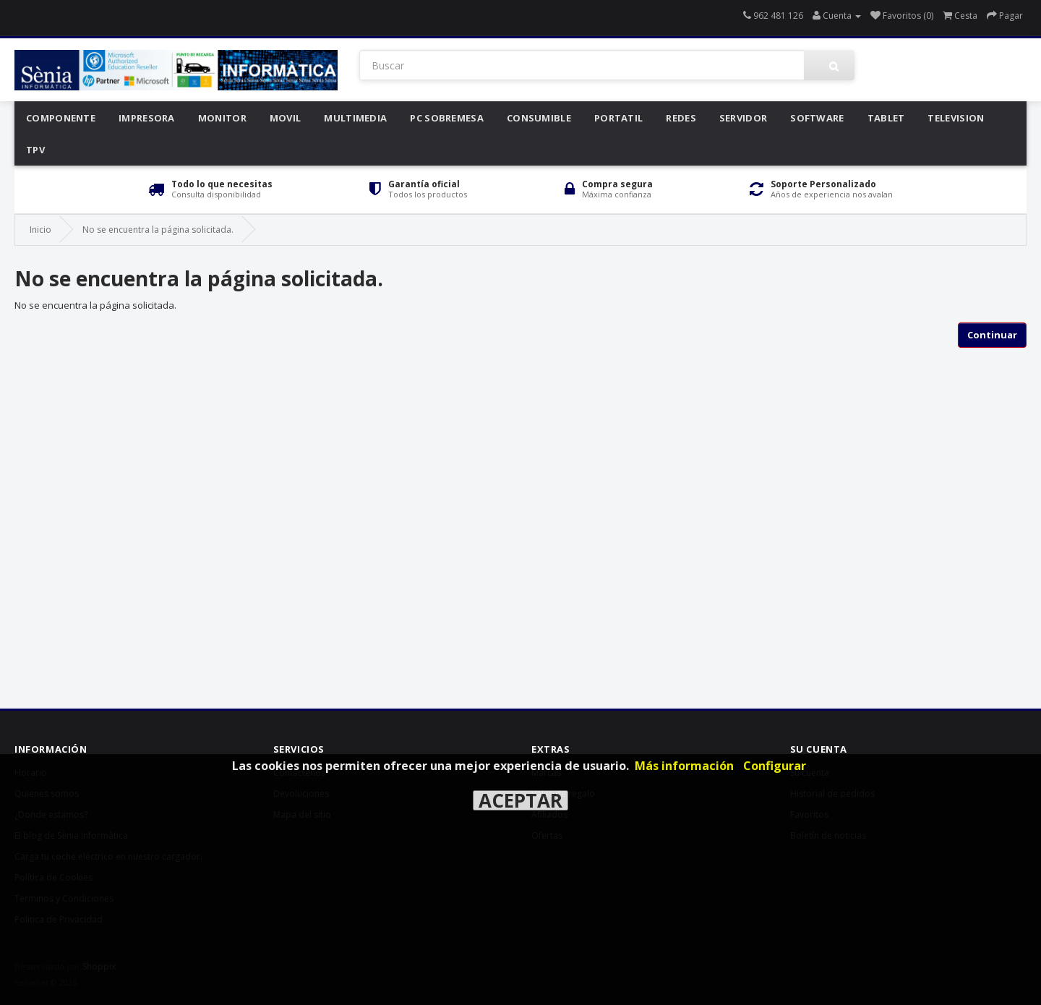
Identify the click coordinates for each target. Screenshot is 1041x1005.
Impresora (147, 117)
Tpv (35, 149)
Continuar (992, 334)
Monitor (222, 117)
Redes (681, 117)
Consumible (539, 117)
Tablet (886, 117)
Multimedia (355, 117)
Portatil (618, 117)
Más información (684, 766)
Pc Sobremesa (447, 117)
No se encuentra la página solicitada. (158, 229)
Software (817, 117)
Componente (60, 117)
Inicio (40, 229)
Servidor (743, 117)
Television (956, 117)
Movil (285, 117)
